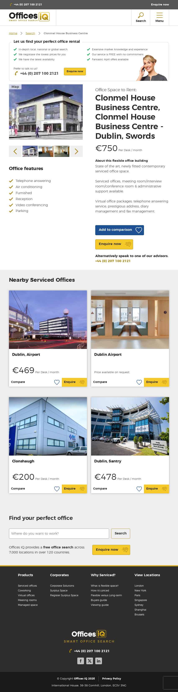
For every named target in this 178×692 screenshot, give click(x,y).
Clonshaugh (23, 461)
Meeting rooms (27, 600)
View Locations (147, 575)
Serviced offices (27, 586)
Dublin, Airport (26, 355)
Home (13, 33)
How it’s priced (100, 590)
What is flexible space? (104, 586)
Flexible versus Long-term (106, 595)
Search (30, 33)
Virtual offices (26, 595)
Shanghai (140, 610)
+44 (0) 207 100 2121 (113, 261)
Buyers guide (99, 600)
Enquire (74, 382)
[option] (46, 112)
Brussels (139, 614)
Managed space (28, 605)
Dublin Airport (108, 355)
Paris (137, 595)
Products (25, 575)
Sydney (139, 605)
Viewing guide (100, 605)
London (139, 586)
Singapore (141, 600)
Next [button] (76, 151)
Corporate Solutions (62, 586)
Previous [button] (15, 151)
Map (15, 86)
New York (140, 590)
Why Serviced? (103, 575)
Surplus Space (58, 590)
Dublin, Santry (107, 461)
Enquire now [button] (75, 71)
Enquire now (112, 550)
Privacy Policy (111, 679)
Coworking (24, 590)
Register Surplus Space (64, 595)
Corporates (59, 575)
